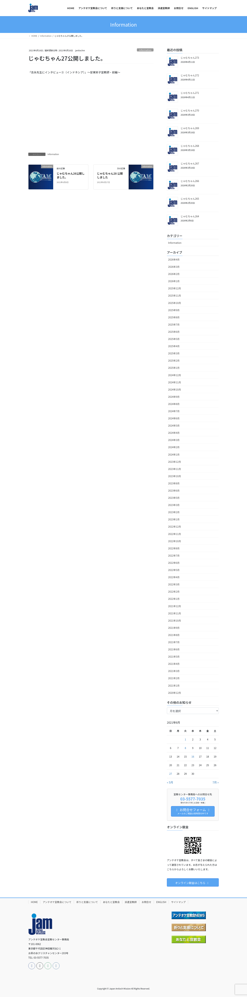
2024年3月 (174, 440)
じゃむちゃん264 (190, 216)
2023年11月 (174, 469)
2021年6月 (174, 649)
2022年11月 (174, 534)
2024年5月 (174, 425)
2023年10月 (174, 476)
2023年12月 (174, 461)
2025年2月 (174, 360)
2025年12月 (174, 288)
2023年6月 (174, 490)
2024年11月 (174, 382)
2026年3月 (174, 266)
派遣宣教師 (131, 902)
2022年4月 (174, 577)
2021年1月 (174, 685)
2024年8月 (174, 404)
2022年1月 (174, 598)
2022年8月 (174, 548)
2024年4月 (174, 432)
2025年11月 (174, 295)
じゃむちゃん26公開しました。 (71, 175)
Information (145, 50)
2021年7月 (174, 642)
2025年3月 (174, 353)
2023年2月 (174, 512)
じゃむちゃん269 (190, 128)
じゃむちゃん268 (190, 146)
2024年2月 (174, 447)
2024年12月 (174, 375)
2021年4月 (174, 663)
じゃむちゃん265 (190, 198)
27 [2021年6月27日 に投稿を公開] (170, 773)
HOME (34, 902)
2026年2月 (174, 274)
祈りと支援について (87, 902)
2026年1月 (174, 281)
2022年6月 (174, 562)
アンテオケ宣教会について (57, 902)
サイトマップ (178, 902)
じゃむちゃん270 (190, 110)
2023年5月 (174, 497)
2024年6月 (174, 418)
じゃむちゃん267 (190, 163)
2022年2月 (174, 591)
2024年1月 (174, 454)
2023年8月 (174, 483)
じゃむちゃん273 (190, 57)
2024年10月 (174, 389)
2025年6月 (174, 331)
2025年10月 (174, 303)
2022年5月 (174, 570)
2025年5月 (174, 339)
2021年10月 (174, 620)
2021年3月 (174, 671)
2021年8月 (174, 635)
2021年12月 (174, 606)
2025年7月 (174, 324)
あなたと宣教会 (111, 902)
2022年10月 (174, 541)
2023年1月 (174, 519)
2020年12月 (174, 692)
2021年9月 (174, 627)
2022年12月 (174, 526)
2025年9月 (174, 310)
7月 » (216, 782)
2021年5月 (174, 656)
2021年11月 (174, 613)
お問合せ (146, 902)
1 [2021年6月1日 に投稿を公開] (185, 739)
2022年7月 (174, 555)
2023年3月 (174, 505)
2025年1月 (174, 367)
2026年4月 (174, 259)
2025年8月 (174, 317)
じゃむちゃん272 (190, 75)
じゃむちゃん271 (190, 93)
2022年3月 (174, 584)
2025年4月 (174, 346)
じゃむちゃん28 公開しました (110, 175)
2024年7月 (174, 411)
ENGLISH (161, 902)
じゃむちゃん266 (190, 181)
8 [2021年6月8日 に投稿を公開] (185, 748)
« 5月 (170, 782)
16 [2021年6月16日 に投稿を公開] (192, 756)
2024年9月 (174, 396)
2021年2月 (174, 678)
